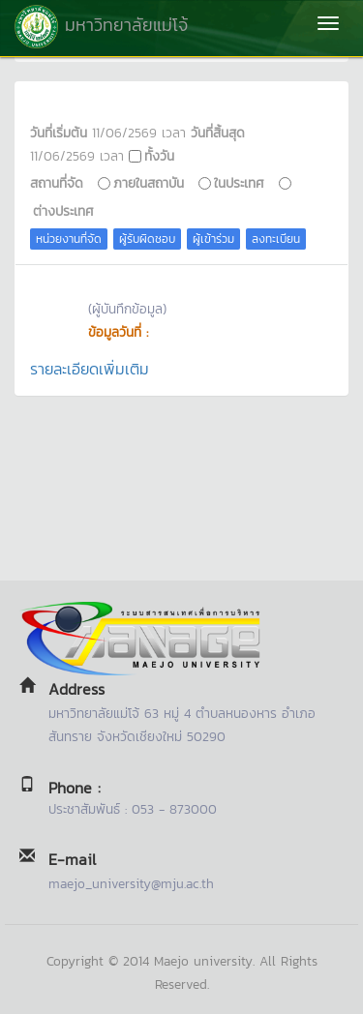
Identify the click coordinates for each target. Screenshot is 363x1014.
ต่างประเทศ (63, 211)
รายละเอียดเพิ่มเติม (89, 368)
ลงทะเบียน (276, 239)
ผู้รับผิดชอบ (147, 239)
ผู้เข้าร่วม (213, 239)
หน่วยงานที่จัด (69, 239)
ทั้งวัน (159, 155)
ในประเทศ (239, 183)
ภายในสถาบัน (148, 183)
